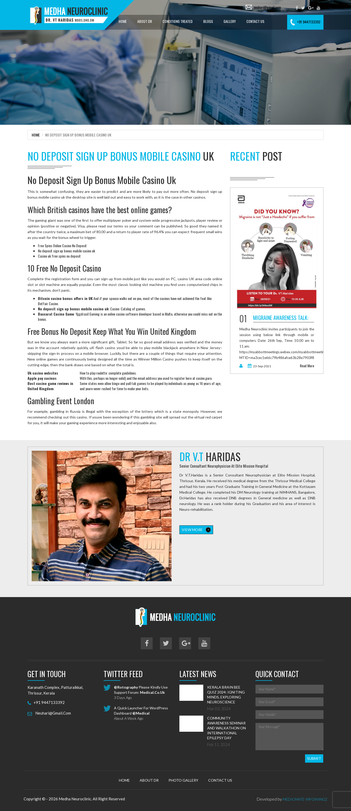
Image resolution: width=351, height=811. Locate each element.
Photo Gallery (183, 780)
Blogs (208, 21)
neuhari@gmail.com (267, 7)
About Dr (144, 21)
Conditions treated (178, 21)
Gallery (230, 21)
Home (123, 21)
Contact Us (255, 21)
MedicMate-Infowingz (305, 799)
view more (196, 529)
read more (307, 365)
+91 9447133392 (305, 21)
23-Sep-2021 (259, 366)
